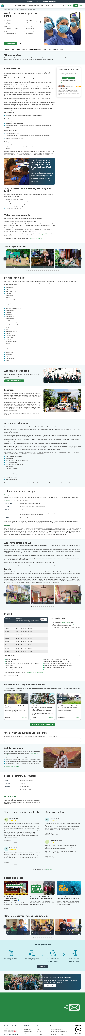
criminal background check (42, 234)
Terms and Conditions (41, 1033)
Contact (70, 5)
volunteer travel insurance (36, 238)
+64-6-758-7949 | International (56, 1029)
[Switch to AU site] (9, 1031)
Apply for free (11, 43)
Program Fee (75, 624)
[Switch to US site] (5, 1031)
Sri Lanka (56, 834)
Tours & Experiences (53, 49)
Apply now (42, 966)
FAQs (25, 1033)
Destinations (17, 5)
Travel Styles (32, 5)
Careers (39, 1031)
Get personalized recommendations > (68, 82)
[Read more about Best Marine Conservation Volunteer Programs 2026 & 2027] (69, 894)
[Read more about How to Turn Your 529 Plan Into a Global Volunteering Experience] (42, 894)
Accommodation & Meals (35, 49)
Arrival (18, 49)
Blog (38, 1029)
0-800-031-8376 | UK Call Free (56, 1033)
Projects (24, 5)
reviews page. (49, 869)
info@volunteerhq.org (54, 1028)
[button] (26, 270)
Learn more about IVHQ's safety (11, 766)
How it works (40, 5)
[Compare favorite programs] (66, 5)
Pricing (47, 5)
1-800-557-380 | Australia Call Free (57, 1034)
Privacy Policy (40, 1034)
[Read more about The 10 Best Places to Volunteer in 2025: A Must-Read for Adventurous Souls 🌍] (16, 895)
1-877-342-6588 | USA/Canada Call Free (58, 1031)
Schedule (24, 49)
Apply (76, 5)
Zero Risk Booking (28, 1031)
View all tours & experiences (42, 725)
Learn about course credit (14, 380)
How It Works (26, 1028)
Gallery (13, 49)
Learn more (24, 717)
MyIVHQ (81, 5)
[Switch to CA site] (16, 1031)
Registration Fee (66, 622)
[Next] (80, 258)
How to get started (42, 944)
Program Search (27, 1029)
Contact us (50, 985)
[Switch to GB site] (12, 1031)
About (52, 5)
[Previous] (5, 258)
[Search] (63, 5)
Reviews (62, 49)
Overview (7, 49)
